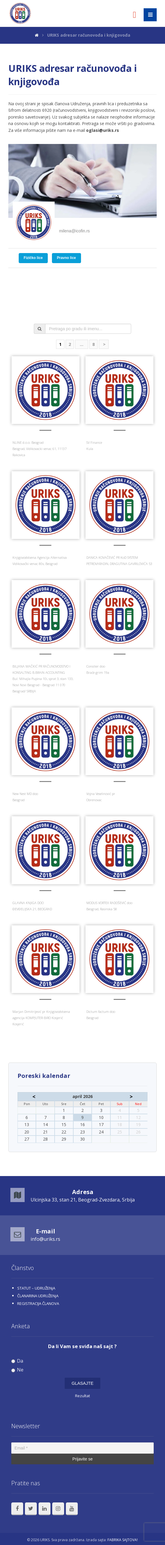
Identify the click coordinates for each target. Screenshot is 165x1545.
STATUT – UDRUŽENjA (36, 1288)
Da (17, 1361)
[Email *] (82, 1448)
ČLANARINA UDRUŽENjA (37, 1295)
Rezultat (82, 1395)
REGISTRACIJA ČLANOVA (38, 1303)
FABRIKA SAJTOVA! (122, 1539)
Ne (17, 1370)
